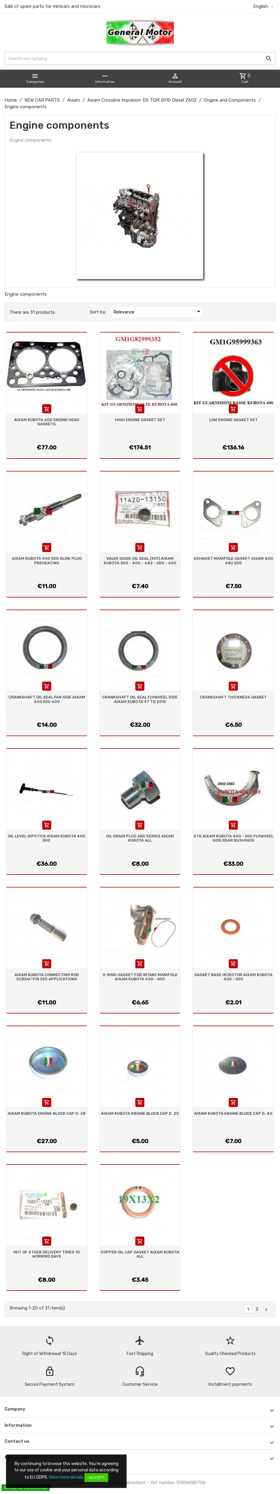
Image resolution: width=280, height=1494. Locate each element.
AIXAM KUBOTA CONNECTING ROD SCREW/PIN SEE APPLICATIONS (46, 976)
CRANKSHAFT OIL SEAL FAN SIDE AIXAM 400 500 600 (46, 699)
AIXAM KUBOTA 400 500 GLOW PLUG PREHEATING (47, 560)
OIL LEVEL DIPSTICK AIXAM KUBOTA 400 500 (46, 838)
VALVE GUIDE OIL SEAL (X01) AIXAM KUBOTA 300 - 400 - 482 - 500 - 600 (140, 560)
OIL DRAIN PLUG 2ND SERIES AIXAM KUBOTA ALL (140, 838)
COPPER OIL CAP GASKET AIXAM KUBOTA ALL (140, 1254)
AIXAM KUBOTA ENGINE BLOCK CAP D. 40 (233, 1113)
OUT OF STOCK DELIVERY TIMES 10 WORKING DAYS (46, 1254)
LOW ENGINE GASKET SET (233, 420)
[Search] (140, 58)
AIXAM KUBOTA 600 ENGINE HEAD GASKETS (46, 422)
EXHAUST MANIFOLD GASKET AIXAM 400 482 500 (233, 560)
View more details (66, 1477)
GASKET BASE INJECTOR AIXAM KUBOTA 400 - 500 (233, 976)
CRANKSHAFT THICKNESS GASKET (233, 697)
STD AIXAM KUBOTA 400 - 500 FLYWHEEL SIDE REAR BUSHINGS (233, 838)
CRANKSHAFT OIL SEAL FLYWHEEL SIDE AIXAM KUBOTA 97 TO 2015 (140, 699)
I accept (96, 1477)
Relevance (157, 311)
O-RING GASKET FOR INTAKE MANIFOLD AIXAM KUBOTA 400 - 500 (140, 976)
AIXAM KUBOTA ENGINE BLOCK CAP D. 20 (140, 1113)
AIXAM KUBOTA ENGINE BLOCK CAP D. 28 (47, 1113)
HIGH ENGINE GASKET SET (140, 420)
